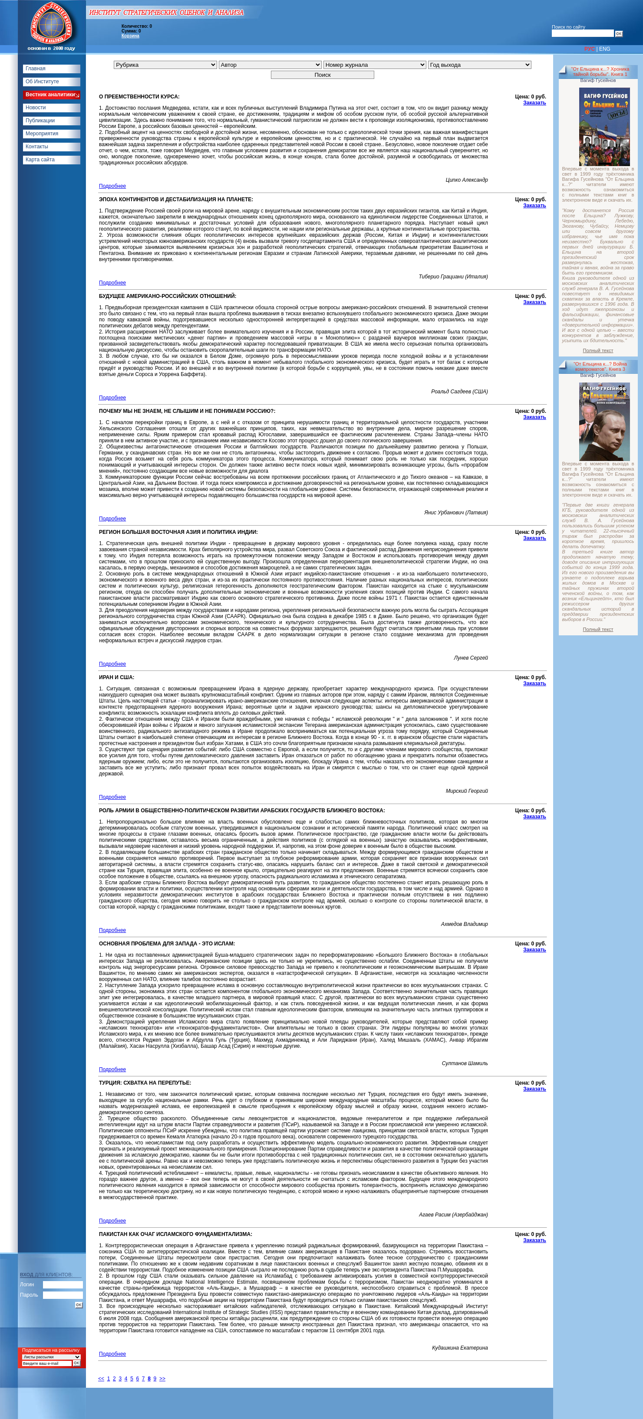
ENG (604, 49)
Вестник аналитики (50, 95)
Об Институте (42, 81)
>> (162, 1379)
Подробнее (112, 186)
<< (101, 1379)
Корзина (130, 35)
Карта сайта (40, 160)
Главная (36, 68)
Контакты (37, 147)
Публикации (40, 121)
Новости (36, 108)
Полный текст (598, 350)
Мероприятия (42, 134)
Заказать (534, 103)
